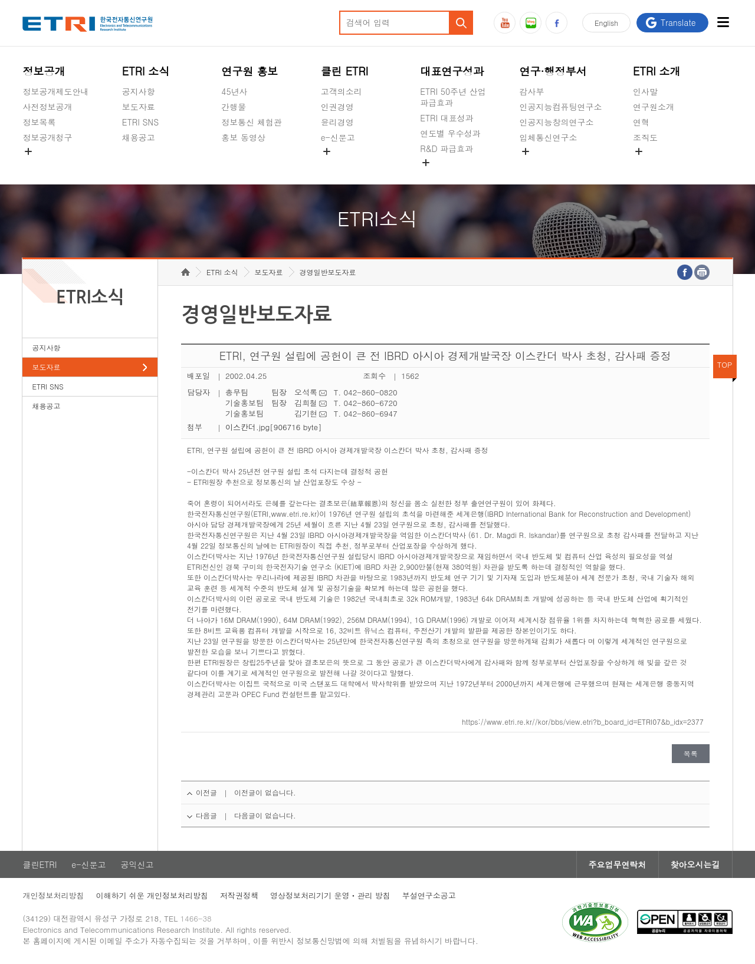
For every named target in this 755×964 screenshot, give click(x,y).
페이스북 (556, 23)
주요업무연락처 (617, 864)
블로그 (530, 23)
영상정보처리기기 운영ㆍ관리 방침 (330, 895)
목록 (691, 753)
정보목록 (38, 122)
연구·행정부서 (553, 71)
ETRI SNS (140, 122)
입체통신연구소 (548, 137)
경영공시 (38, 165)
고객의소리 (341, 91)
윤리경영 (337, 122)
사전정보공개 (47, 107)
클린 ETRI (345, 71)
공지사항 (138, 91)
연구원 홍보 (249, 71)
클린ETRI (39, 864)
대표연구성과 (452, 71)
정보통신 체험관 (251, 122)
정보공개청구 (47, 137)
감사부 (532, 91)
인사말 (645, 91)
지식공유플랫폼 (449, 176)
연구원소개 (653, 107)
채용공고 (138, 137)
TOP (725, 364)
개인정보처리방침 (53, 895)
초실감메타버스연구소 (561, 165)
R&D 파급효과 (446, 148)
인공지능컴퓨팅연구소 (561, 107)
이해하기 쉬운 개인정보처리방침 (152, 895)
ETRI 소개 (657, 71)
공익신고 (337, 165)
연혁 (641, 122)
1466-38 (196, 918)
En (606, 23)
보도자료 (138, 107)
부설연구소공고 (429, 895)
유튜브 (505, 23)
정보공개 (43, 71)
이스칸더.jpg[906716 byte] (273, 427)
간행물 (233, 107)
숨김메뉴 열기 (28, 151)
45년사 (234, 91)
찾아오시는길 (695, 864)
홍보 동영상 (243, 137)
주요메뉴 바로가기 (0, 0)
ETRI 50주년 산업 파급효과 (453, 96)
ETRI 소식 (146, 71)
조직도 (645, 137)
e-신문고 (338, 137)
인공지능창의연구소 (557, 122)
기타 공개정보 (659, 165)
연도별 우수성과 (450, 133)
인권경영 (337, 107)
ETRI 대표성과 (447, 118)
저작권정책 (239, 895)
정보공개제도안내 (55, 91)
